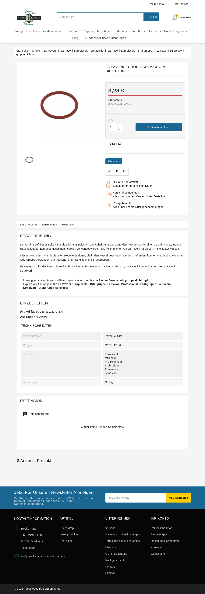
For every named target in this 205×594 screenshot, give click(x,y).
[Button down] (119, 129)
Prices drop (67, 528)
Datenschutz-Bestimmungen (122, 534)
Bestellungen (159, 534)
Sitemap (110, 573)
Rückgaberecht (114, 560)
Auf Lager (27, 316)
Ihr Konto (160, 518)
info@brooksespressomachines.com (42, 556)
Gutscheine (158, 553)
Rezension (69, 224)
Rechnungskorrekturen (165, 540)
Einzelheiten (50, 224)
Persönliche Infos (161, 528)
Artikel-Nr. (27, 311)
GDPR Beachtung (116, 553)
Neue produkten (70, 534)
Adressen (157, 547)
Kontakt (110, 566)
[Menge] (113, 127)
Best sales (66, 540)
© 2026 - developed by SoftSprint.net (37, 588)
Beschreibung (28, 224)
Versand (110, 528)
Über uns (111, 547)
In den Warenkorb (158, 127)
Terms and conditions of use (122, 540)
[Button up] (119, 125)
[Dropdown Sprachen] (178, 4)
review (115, 143)
